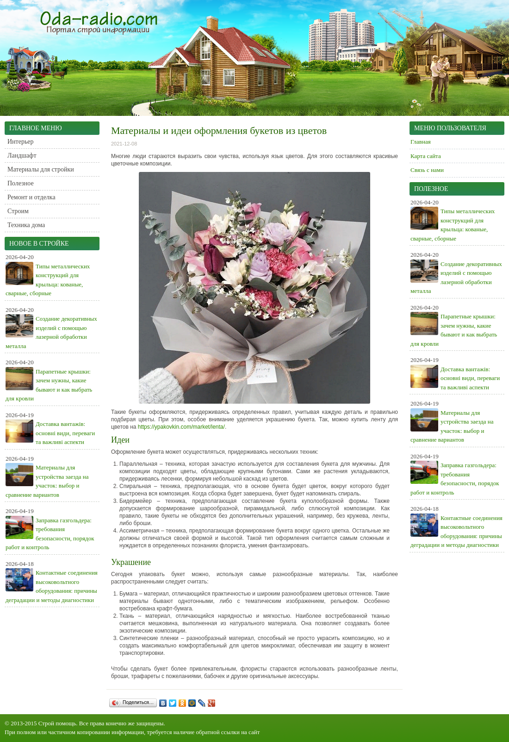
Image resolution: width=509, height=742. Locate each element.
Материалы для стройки (40, 169)
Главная (420, 141)
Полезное (20, 183)
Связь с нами (427, 169)
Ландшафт (22, 155)
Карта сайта (425, 155)
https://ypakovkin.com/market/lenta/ (181, 427)
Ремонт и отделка (31, 197)
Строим (18, 211)
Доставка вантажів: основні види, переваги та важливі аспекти (65, 432)
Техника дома (26, 225)
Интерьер (20, 141)
